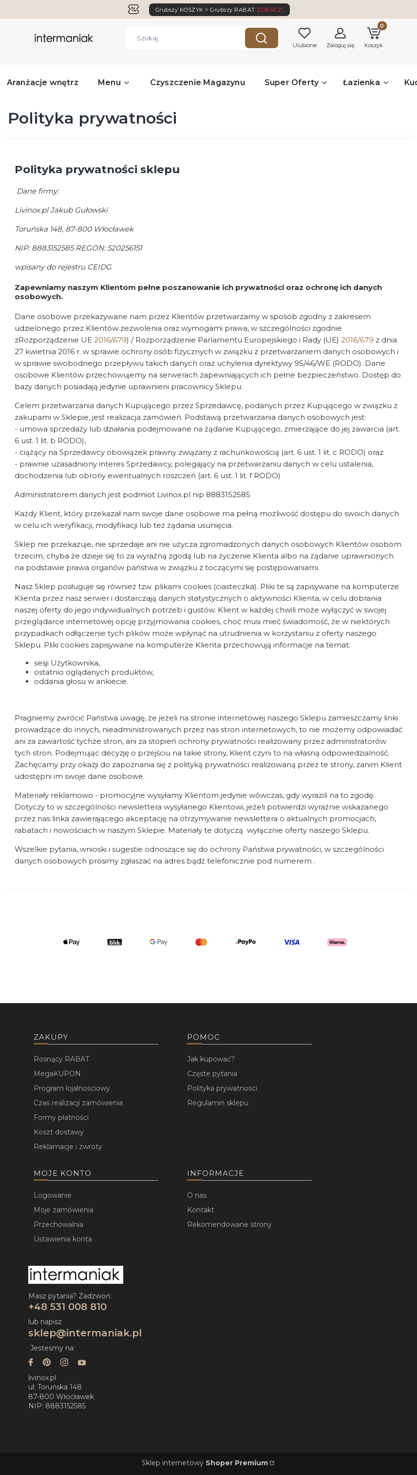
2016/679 (110, 339)
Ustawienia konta (63, 1239)
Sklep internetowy (205, 1462)
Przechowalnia (58, 1224)
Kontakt (200, 1209)
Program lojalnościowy (72, 1088)
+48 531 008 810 (69, 1307)
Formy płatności (61, 1117)
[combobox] (177, 38)
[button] (261, 38)
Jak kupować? (211, 1059)
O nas (197, 1195)
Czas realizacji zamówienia (78, 1102)
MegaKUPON (57, 1073)
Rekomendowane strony (229, 1224)
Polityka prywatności (222, 1088)
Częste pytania (212, 1073)
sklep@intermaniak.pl (85, 1333)
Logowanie (53, 1195)
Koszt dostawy (59, 1132)
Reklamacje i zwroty (68, 1146)
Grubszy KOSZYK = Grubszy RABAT (219, 9)
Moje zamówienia (64, 1209)
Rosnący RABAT (61, 1059)
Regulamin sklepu (217, 1102)
